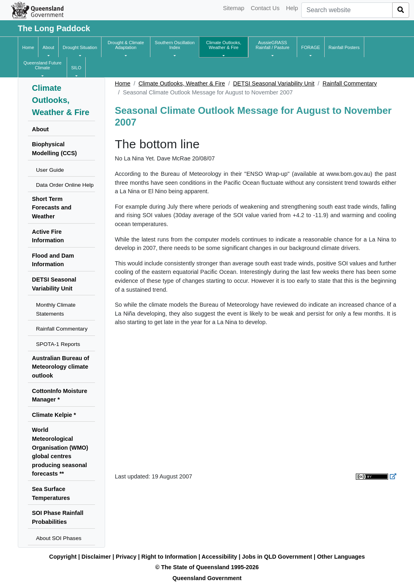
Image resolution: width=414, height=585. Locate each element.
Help (292, 8)
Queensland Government (206, 578)
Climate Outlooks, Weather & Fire (181, 83)
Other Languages (341, 556)
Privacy (126, 556)
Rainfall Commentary (350, 83)
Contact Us (265, 8)
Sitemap (233, 8)
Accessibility (219, 556)
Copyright (63, 556)
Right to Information (169, 556)
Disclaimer (96, 556)
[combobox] (347, 10)
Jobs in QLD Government (278, 556)
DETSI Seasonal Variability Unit (273, 83)
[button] (48, 47)
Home (122, 83)
